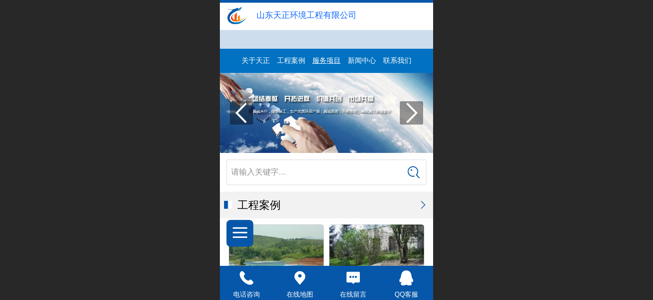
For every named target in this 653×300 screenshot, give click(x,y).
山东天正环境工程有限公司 (306, 15)
